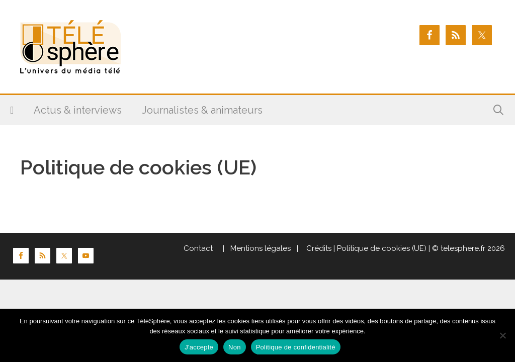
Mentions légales (260, 248)
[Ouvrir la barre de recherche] (498, 110)
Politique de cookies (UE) (381, 248)
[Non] (502, 335)
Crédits (317, 248)
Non (234, 347)
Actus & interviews (78, 110)
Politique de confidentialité (295, 347)
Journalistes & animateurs (202, 110)
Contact (198, 248)
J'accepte (199, 347)
